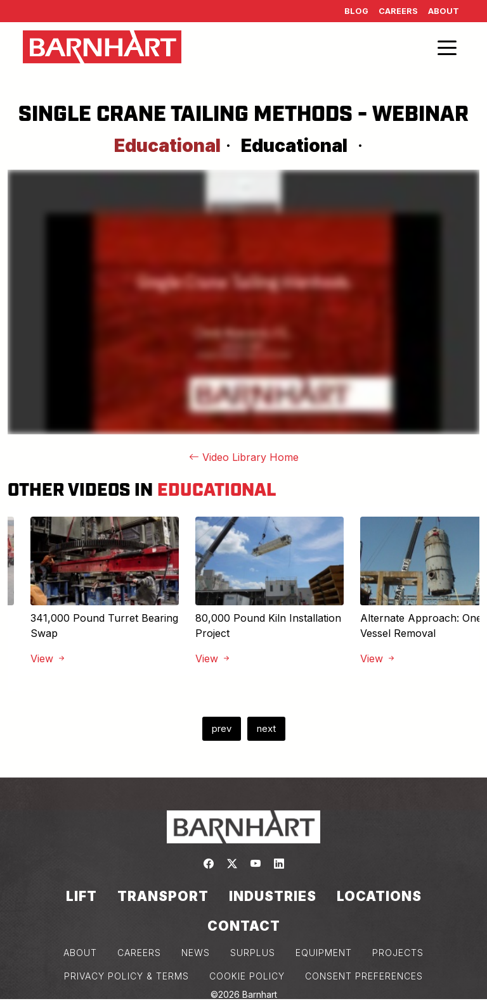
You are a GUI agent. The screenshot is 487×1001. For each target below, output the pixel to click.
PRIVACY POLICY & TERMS (126, 976)
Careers (398, 11)
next (266, 728)
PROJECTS (398, 952)
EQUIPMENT (323, 952)
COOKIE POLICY (247, 976)
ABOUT (80, 952)
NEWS (195, 952)
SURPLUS (252, 952)
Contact (243, 926)
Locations (379, 896)
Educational (294, 145)
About (443, 11)
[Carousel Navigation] (243, 729)
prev (221, 728)
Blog (356, 11)
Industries (272, 896)
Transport (163, 896)
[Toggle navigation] (447, 47)
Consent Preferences (364, 976)
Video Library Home (244, 457)
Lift (81, 896)
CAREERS (139, 952)
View (48, 658)
